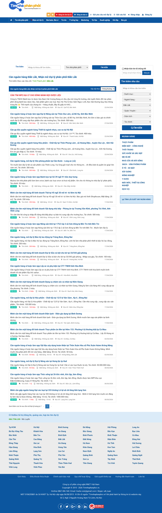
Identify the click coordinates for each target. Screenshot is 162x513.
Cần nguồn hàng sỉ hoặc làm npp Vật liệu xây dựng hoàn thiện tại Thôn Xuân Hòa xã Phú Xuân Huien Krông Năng (61, 345)
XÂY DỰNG (126, 172)
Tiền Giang (87, 463)
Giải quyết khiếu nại (103, 476)
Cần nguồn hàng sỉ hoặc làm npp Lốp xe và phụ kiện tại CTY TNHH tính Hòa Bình (46, 266)
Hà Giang (62, 443)
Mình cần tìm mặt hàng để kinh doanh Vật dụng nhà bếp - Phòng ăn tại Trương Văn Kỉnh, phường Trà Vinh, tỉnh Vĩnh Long (60, 209)
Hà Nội (36, 427)
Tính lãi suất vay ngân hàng (136, 199)
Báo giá (124, 20)
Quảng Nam (113, 455)
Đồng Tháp (13, 443)
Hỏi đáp (115, 20)
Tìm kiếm (20, 66)
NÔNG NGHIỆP (128, 175)
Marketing (85, 20)
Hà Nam (86, 443)
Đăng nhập (134, 15)
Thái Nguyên (14, 463)
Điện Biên (112, 439)
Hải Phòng (112, 427)
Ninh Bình (136, 451)
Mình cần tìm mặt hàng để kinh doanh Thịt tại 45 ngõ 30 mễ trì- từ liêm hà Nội (45, 193)
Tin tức (64, 20)
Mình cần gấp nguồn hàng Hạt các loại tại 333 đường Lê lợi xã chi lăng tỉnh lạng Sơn (48, 390)
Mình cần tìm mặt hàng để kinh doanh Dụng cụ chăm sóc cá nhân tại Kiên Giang (46, 282)
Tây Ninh (111, 459)
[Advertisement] (81, 42)
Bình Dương (63, 427)
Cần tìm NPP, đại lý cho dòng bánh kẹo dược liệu (35, 95)
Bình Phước (88, 435)
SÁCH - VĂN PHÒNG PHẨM (134, 164)
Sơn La (86, 459)
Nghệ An (111, 451)
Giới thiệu (22, 476)
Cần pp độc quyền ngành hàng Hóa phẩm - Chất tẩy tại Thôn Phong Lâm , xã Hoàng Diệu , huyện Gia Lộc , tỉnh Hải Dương (61, 144)
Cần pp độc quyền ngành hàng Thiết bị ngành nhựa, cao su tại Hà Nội (41, 130)
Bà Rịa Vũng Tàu (16, 431)
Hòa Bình (37, 447)
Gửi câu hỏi (120, 15)
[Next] (51, 406)
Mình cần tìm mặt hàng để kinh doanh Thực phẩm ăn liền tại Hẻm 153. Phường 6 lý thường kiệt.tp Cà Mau (58, 329)
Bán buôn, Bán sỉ (52, 20)
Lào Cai (61, 451)
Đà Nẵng (86, 427)
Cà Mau (135, 435)
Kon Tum (111, 447)
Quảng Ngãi (137, 455)
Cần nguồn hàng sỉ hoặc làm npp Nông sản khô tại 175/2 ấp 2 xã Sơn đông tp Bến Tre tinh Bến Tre (54, 224)
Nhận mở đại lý (37, 20)
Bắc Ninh (13, 435)
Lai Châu (136, 447)
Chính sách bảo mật (61, 476)
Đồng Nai (136, 439)
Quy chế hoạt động (82, 476)
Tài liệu (94, 20)
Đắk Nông (87, 439)
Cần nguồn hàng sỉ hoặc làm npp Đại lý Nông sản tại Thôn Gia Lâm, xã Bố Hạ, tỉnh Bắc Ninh (51, 114)
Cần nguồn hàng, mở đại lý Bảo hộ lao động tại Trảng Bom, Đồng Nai (41, 237)
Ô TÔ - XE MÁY (128, 168)
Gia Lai (36, 443)
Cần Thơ (12, 439)
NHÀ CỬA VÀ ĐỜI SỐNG (132, 161)
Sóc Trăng (62, 459)
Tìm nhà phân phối (21, 20)
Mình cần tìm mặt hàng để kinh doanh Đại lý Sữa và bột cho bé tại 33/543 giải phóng (48, 253)
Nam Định (87, 451)
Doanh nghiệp (105, 20)
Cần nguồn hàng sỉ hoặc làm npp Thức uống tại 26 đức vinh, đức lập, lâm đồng (46, 374)
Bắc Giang (87, 431)
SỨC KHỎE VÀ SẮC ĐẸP (132, 153)
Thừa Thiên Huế (65, 463)
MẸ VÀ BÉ (126, 157)
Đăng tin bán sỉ (80, 15)
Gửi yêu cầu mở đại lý (100, 15)
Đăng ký (147, 15)
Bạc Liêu (136, 431)
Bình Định (62, 435)
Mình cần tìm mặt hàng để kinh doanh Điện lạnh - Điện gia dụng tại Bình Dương (46, 314)
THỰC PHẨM (127, 142)
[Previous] (43, 406)
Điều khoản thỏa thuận (39, 476)
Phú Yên (61, 455)
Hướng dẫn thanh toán (124, 476)
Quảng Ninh (14, 459)
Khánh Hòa (38, 431)
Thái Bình (136, 459)
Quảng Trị (38, 459)
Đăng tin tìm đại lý (64, 15)
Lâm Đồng (13, 451)
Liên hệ (141, 476)
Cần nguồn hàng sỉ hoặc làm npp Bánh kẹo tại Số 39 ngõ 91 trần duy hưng (43, 177)
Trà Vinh (111, 463)
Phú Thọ (37, 455)
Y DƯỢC (125, 179)
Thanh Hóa (38, 463)
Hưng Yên (62, 447)
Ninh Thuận (13, 455)
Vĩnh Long (13, 467)
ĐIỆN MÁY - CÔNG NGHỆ (132, 146)
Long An (135, 427)
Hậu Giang (13, 447)
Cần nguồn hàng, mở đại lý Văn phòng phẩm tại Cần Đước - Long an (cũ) (43, 161)
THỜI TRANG (127, 150)
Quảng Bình (88, 455)
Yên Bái (61, 467)
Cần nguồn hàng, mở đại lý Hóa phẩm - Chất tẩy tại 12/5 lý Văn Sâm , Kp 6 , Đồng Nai (48, 298)
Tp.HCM (12, 427)
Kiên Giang (87, 447)
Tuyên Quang (137, 463)
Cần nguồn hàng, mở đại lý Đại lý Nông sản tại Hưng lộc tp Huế (38, 361)
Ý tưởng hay (73, 20)
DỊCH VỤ (125, 189)
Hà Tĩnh (111, 443)
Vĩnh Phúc (38, 467)
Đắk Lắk (61, 439)
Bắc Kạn (111, 431)
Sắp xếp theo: (95, 89)
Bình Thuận (112, 435)
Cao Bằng (38, 439)
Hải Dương (136, 443)
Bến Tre (37, 435)
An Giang (62, 431)
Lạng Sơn (38, 451)
